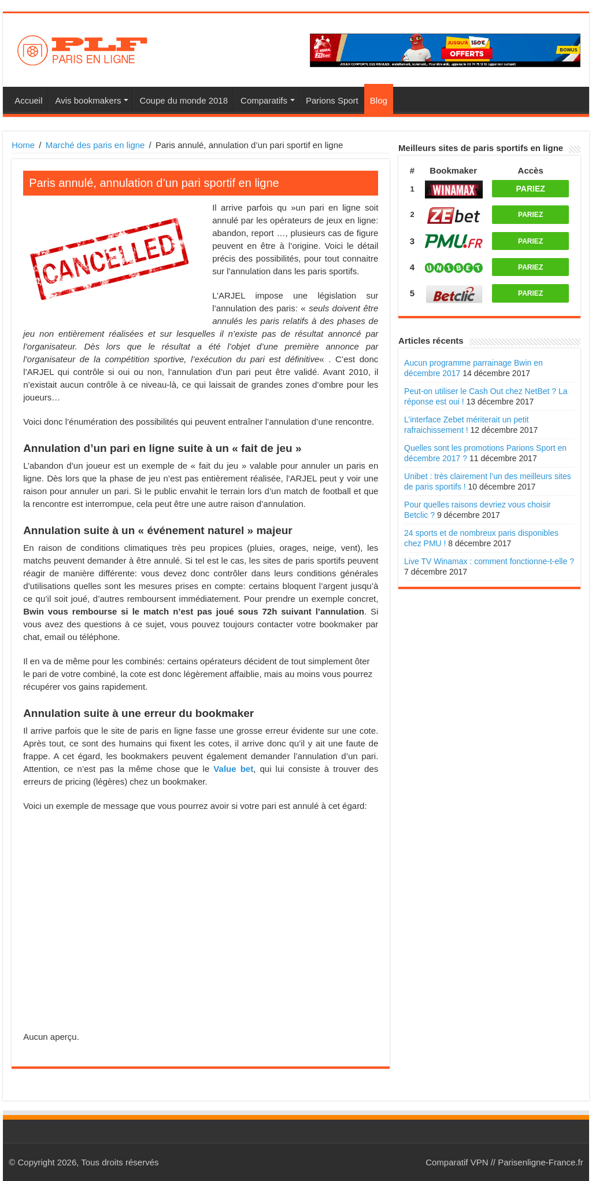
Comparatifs (263, 100)
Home (23, 145)
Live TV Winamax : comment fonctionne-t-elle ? (489, 561)
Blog (378, 100)
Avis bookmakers (88, 100)
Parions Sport (332, 100)
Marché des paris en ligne (95, 145)
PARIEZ (530, 188)
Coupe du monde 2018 (183, 100)
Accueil (28, 100)
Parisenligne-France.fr (540, 1162)
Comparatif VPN (457, 1162)
